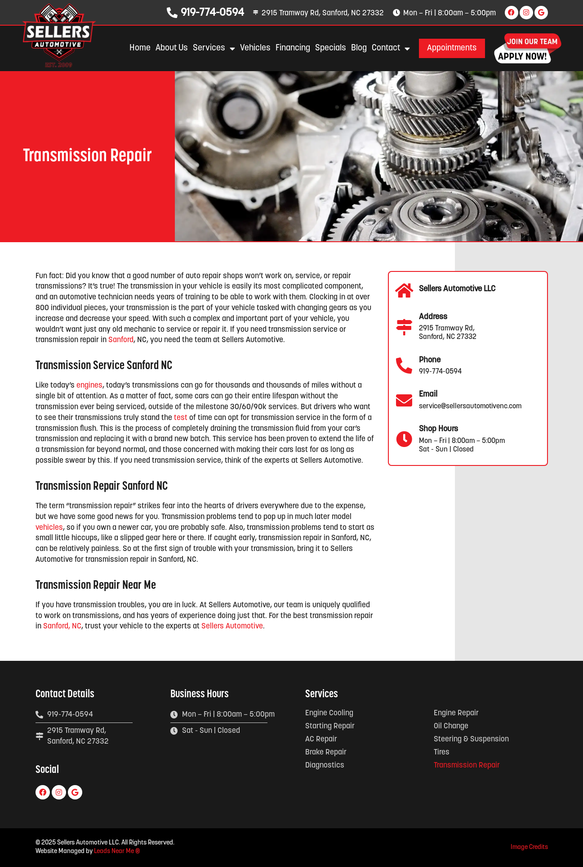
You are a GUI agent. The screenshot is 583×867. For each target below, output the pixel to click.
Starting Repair (330, 726)
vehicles (49, 528)
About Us (170, 48)
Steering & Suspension (471, 739)
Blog (357, 48)
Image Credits (529, 847)
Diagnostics (324, 765)
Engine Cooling (329, 713)
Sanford (121, 340)
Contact (389, 48)
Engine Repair (456, 713)
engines (89, 385)
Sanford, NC (62, 626)
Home (138, 48)
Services (212, 48)
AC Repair (321, 739)
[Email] (404, 401)
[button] (451, 48)
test (180, 418)
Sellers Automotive (232, 626)
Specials (329, 48)
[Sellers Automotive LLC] (404, 291)
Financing (291, 48)
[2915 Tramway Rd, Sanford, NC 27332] (254, 12)
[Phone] (404, 366)
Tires (441, 752)
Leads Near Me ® (117, 851)
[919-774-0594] (170, 12)
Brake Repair (326, 752)
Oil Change (451, 726)
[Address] (404, 327)
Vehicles (254, 48)
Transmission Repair (467, 765)
